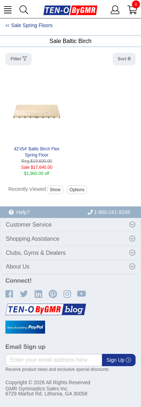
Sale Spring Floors (32, 25)
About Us (18, 267)
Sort (123, 58)
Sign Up (118, 360)
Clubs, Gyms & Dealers (36, 253)
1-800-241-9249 (109, 212)
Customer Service (29, 225)
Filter (16, 58)
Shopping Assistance (33, 239)
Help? (19, 212)
